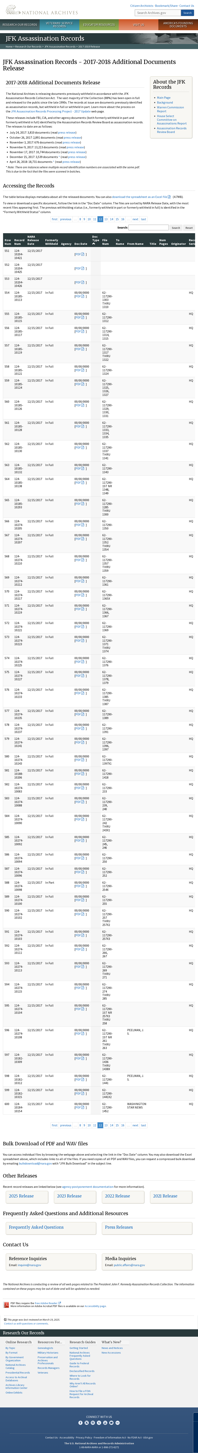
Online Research (19, 1342)
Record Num (19, 241)
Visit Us (138, 25)
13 (106, 219)
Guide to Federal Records (79, 1364)
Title (152, 244)
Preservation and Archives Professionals (48, 1360)
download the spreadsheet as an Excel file (139, 197)
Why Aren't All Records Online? (83, 1385)
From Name (135, 244)
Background (165, 102)
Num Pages (163, 241)
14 (111, 219)
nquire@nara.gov (30, 1265)
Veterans (43, 1372)
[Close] (193, 1417)
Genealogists (45, 1348)
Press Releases (119, 1227)
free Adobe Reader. (48, 1303)
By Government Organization (15, 1358)
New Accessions (111, 1352)
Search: (122, 227)
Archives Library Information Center (16, 1386)
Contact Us (186, 6)
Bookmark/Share (166, 6)
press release (66, 132)
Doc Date (80, 244)
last (143, 219)
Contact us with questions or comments (26, 1323)
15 (117, 219)
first (55, 219)
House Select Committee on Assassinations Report (172, 119)
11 (94, 219)
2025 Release (21, 1196)
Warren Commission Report (170, 109)
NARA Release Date (33, 240)
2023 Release (69, 1196)
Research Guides (83, 1342)
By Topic (10, 1348)
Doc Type (95, 240)
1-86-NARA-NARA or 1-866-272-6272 (99, 1447)
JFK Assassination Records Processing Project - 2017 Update (51, 111)
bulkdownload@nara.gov (35, 1163)
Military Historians (48, 1352)
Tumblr (99, 1422)
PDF (78, 254)
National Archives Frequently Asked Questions (80, 1356)
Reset (189, 228)
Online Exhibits (14, 1392)
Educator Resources (99, 25)
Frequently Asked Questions (36, 1227)
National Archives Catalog (16, 1366)
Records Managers (49, 1368)
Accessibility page (95, 1306)
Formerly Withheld (51, 241)
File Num (105, 241)
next (135, 219)
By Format (11, 1352)
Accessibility (67, 1437)
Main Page (164, 97)
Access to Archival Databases (16, 1378)
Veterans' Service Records (59, 24)
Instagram (92, 1422)
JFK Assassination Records (60, 46)
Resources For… (50, 1342)
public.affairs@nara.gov (129, 1265)
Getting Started (79, 1348)
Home (9, 46)
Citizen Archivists (141, 6)
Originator (178, 244)
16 (122, 219)
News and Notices (112, 1348)
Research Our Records (20, 25)
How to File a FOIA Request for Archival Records (81, 1394)
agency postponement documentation (88, 1187)
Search (187, 13)
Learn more (163, 1446)
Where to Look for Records (80, 1377)
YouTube (105, 1422)
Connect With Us (99, 1417)
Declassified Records (82, 1371)
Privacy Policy (84, 1437)
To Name (120, 241)
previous (65, 219)
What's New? (111, 1342)
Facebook (80, 1422)
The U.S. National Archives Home (42, 9)
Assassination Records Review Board (172, 130)
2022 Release (117, 1196)
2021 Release (165, 1196)
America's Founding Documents (178, 24)
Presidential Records (18, 1372)
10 (89, 219)
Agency (66, 244)
